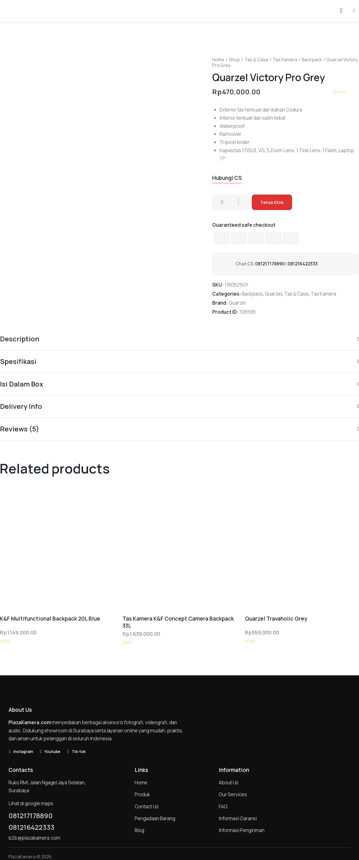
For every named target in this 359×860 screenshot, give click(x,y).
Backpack (312, 59)
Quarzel (273, 294)
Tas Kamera (285, 59)
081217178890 (270, 264)
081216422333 (304, 264)
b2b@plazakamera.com (34, 838)
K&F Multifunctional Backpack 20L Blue (50, 618)
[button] (354, 10)
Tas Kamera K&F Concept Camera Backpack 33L (178, 622)
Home (218, 59)
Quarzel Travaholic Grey (276, 618)
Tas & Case (256, 59)
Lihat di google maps (30, 803)
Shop (234, 59)
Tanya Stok (272, 202)
